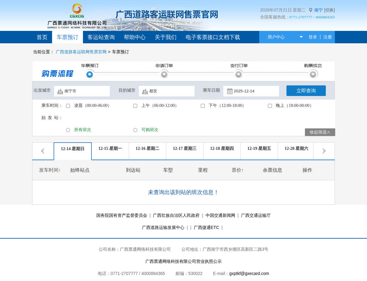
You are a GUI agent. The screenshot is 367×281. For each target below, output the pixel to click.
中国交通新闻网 (220, 215)
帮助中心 (135, 37)
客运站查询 (101, 37)
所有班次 (82, 129)
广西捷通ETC (206, 227)
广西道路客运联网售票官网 (81, 51)
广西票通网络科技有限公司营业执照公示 (183, 261)
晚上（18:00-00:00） (294, 105)
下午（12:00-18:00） (227, 105)
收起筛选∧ (320, 132)
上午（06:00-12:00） (160, 105)
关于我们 (166, 37)
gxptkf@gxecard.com (249, 273)
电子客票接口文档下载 (213, 37)
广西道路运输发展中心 (163, 227)
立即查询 (306, 90)
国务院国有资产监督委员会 (121, 215)
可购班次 (149, 129)
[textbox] (82, 91)
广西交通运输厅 (256, 215)
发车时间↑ (50, 170)
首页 (42, 37)
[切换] (329, 10)
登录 (313, 37)
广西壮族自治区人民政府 (176, 215)
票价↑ (238, 170)
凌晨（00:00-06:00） (93, 105)
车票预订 (67, 37)
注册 (327, 37)
